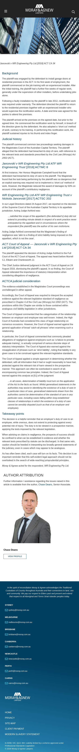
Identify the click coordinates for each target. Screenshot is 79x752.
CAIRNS (9, 662)
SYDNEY (9, 589)
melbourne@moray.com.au (20, 607)
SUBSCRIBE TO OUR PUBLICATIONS (24, 744)
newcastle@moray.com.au (20, 643)
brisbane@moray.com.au (19, 619)
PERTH (8, 650)
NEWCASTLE (11, 638)
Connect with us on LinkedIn (21, 738)
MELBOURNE (11, 602)
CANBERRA (10, 626)
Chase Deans (45, 469)
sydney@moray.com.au (18, 594)
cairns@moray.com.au (18, 668)
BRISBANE (10, 614)
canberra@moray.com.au (19, 631)
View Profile (15, 541)
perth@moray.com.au (17, 655)
